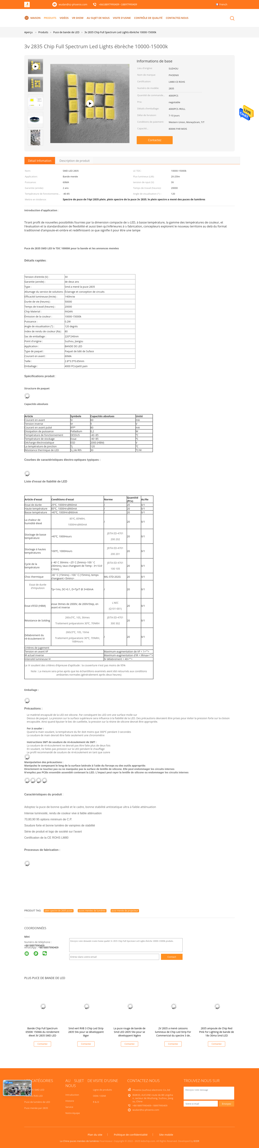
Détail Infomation (39, 161)
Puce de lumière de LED (37, 1102)
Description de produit (75, 161)
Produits (50, 18)
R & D (96, 1102)
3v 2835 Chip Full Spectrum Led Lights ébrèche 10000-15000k (120, 32)
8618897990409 (49, 947)
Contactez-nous (177, 18)
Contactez (154, 140)
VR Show (77, 18)
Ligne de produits (102, 1089)
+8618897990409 (34, 945)
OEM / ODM (99, 1095)
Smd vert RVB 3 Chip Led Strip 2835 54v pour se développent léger (86, 1032)
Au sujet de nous (98, 18)
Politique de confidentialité (130, 1134)
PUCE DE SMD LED (34, 1089)
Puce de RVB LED (33, 1095)
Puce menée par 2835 (36, 1108)
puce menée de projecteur (125, 910)
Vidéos (64, 18)
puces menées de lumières (92, 910)
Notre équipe (72, 1113)
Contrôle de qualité (148, 18)
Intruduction (72, 1094)
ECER (196, 1141)
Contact (171, 956)
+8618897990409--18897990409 (118, 4)
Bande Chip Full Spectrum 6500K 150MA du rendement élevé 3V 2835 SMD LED (42, 1032)
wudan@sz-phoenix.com (73, 4)
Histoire (69, 1100)
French (223, 4)
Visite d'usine (122, 18)
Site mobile (166, 1134)
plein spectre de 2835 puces (59, 910)
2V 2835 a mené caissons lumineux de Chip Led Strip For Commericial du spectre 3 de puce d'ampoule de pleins (173, 1034)
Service (69, 1107)
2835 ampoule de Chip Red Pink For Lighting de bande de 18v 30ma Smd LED (216, 1032)
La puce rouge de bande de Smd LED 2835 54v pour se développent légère (129, 1032)
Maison (32, 18)
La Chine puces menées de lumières (79, 1141)
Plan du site (95, 1134)
